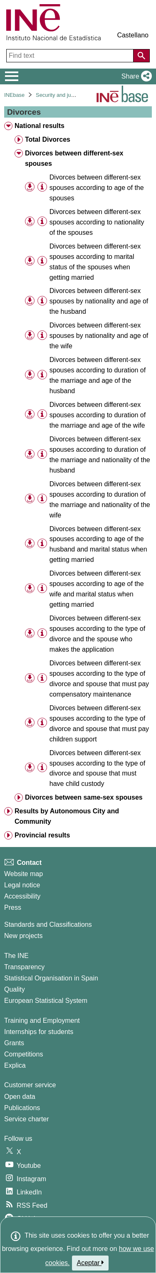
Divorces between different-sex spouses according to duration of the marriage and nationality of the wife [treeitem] (100, 499)
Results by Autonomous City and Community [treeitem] (67, 816)
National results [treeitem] (39, 125)
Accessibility (22, 896)
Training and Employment (42, 1020)
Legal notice (22, 885)
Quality (14, 989)
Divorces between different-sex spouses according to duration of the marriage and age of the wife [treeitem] (98, 415)
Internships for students (38, 1031)
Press (12, 907)
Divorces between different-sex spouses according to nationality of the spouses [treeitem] (97, 222)
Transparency (24, 966)
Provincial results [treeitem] (42, 835)
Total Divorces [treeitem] (47, 139)
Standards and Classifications (48, 924)
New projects (23, 935)
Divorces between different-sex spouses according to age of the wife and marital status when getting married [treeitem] (97, 589)
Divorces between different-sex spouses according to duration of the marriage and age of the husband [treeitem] (98, 375)
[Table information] (42, 187)
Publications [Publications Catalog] (22, 1107)
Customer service (30, 1084)
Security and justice (59, 95)
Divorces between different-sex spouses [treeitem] (74, 158)
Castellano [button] (133, 35)
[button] (135, 76)
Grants (14, 1042)
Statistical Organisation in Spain (51, 978)
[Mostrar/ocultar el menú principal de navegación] (12, 76)
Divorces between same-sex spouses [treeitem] (84, 797)
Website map (23, 873)
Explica (15, 1065)
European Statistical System (45, 1000)
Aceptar (90, 1262)
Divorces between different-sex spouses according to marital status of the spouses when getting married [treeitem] (95, 262)
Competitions (23, 1054)
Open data (19, 1096)
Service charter (26, 1119)
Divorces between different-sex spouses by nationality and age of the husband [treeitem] (99, 301)
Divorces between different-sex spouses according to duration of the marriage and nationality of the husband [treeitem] (100, 455)
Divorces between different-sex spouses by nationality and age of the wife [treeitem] (99, 336)
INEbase (14, 95)
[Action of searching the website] (141, 55)
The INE (16, 955)
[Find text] (70, 55)
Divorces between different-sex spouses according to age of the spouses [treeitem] (97, 188)
